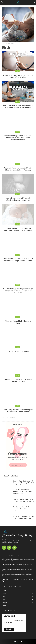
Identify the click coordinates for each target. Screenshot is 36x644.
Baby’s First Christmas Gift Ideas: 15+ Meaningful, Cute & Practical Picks (23, 483)
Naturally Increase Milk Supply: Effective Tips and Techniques (18, 199)
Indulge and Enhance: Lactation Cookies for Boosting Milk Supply (18, 229)
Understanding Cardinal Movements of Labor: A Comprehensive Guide (18, 259)
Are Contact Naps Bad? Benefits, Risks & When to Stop (22, 509)
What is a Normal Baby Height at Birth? (18, 322)
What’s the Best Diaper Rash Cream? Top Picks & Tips (23, 517)
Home (3, 43)
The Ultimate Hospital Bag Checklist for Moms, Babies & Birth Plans (18, 106)
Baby (8, 43)
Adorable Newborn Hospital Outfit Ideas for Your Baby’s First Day (18, 169)
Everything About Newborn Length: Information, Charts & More (18, 410)
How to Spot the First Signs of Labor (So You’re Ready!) (18, 76)
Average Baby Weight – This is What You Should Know (18, 380)
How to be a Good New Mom (18, 351)
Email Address (9, 622)
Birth (18, 71)
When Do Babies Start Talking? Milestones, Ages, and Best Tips (22, 491)
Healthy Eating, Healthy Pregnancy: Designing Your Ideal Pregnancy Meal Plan (18, 291)
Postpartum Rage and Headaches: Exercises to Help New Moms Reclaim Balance (18, 138)
